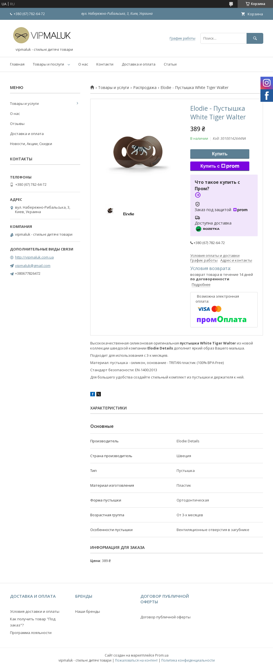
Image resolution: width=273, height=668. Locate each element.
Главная (17, 64)
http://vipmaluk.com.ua (34, 257)
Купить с (219, 166)
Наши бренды (87, 611)
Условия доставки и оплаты (34, 611)
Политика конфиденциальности (188, 660)
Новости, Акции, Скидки (31, 143)
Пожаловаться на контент (136, 660)
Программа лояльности (31, 632)
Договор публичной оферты (165, 616)
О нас (83, 64)
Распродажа (145, 87)
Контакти (104, 64)
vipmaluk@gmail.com (32, 265)
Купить (220, 153)
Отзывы (17, 123)
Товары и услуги (113, 87)
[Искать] (255, 38)
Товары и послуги (48, 64)
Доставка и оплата (138, 64)
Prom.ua (162, 655)
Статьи (170, 64)
